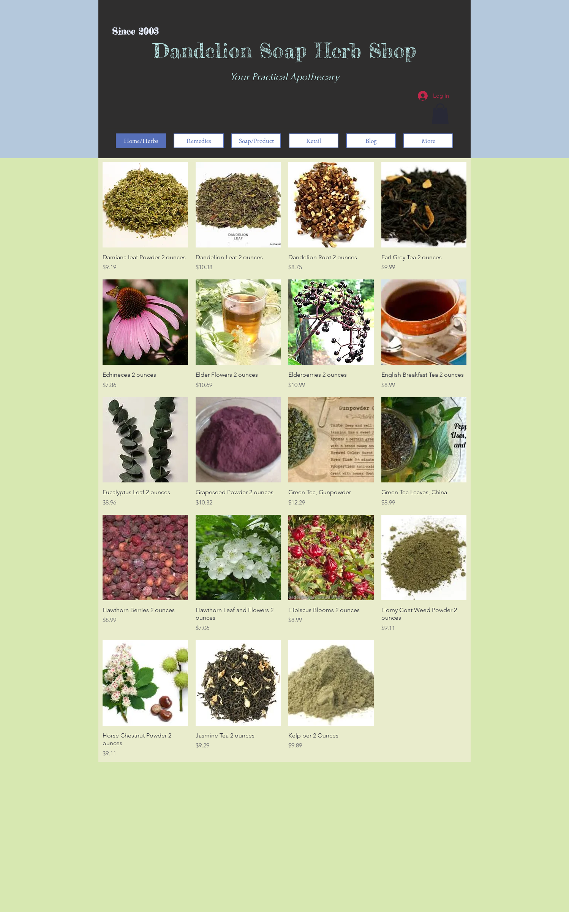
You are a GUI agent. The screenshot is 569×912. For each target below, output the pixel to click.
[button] (440, 113)
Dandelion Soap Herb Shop (284, 50)
